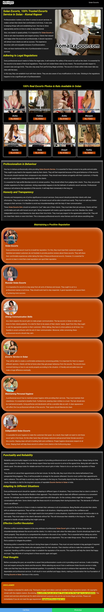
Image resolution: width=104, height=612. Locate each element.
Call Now (26, 610)
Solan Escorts (94, 2)
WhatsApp (78, 610)
